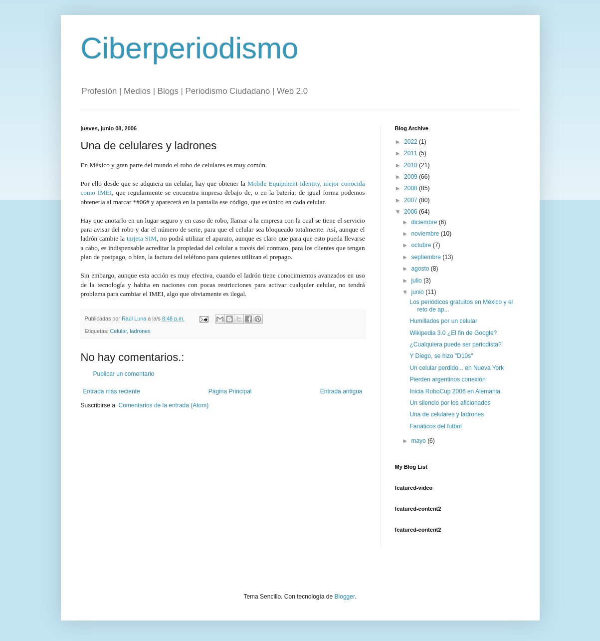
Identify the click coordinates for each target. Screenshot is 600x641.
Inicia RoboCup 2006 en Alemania (454, 391)
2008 (411, 188)
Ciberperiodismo (190, 48)
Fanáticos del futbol (435, 426)
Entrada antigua (341, 391)
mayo (419, 440)
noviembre (425, 233)
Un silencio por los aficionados (449, 402)
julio (417, 280)
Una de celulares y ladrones (446, 414)
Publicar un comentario (124, 373)
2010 (411, 165)
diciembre (424, 222)
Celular (118, 331)
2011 (411, 153)
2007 (411, 200)
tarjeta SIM (142, 238)
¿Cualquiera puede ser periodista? (455, 344)
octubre (421, 245)
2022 (411, 141)
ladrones (140, 331)
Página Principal (230, 391)
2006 (411, 211)
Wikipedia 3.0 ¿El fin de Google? (453, 332)
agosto (420, 268)
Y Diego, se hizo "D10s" (441, 355)
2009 (411, 176)
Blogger (345, 596)
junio (418, 292)
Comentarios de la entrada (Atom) (164, 405)
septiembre (426, 257)
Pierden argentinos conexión (447, 379)
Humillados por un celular (443, 321)
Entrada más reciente (111, 391)
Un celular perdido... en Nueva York (456, 367)
